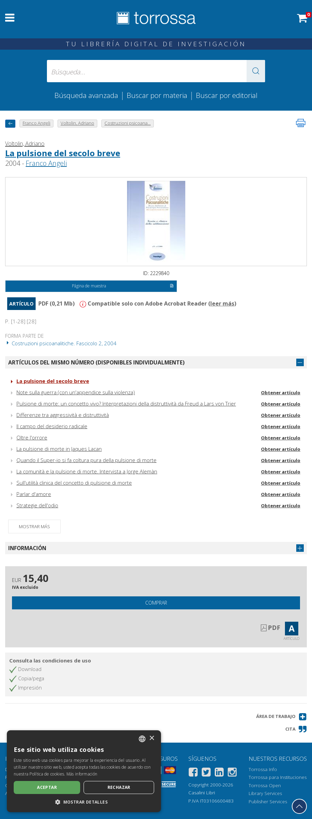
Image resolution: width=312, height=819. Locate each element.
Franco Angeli (46, 163)
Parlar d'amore (33, 494)
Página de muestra (123, 286)
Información (27, 548)
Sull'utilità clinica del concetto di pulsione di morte (74, 482)
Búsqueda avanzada (86, 95)
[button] (256, 71)
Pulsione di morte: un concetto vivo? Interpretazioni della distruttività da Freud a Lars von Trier (126, 403)
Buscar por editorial (227, 95)
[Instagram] (232, 773)
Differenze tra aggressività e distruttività (62, 414)
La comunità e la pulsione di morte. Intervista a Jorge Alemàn (86, 471)
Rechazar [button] (119, 787)
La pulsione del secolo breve (62, 153)
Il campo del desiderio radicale (51, 426)
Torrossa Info (263, 769)
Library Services (265, 793)
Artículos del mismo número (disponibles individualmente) (96, 362)
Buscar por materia (157, 95)
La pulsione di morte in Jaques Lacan (59, 448)
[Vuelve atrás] (10, 123)
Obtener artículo (280, 392)
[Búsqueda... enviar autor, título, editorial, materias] (156, 71)
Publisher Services (268, 801)
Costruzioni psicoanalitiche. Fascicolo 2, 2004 (60, 343)
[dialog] (84, 771)
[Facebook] (193, 773)
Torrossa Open (265, 785)
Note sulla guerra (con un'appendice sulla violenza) (75, 392)
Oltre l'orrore (31, 437)
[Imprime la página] (301, 122)
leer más (222, 303)
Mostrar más (34, 526)
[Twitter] (206, 773)
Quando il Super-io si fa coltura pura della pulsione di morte (86, 460)
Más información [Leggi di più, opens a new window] (82, 774)
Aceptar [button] (47, 787)
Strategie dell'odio (37, 505)
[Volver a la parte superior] (299, 806)
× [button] (151, 738)
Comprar (156, 602)
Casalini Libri (201, 793)
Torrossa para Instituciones (278, 777)
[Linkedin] (219, 773)
